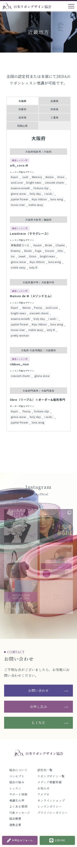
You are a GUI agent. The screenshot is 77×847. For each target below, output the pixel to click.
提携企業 (15, 825)
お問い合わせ (38, 690)
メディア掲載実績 (49, 782)
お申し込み (38, 706)
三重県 (54, 117)
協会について (18, 770)
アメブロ (43, 794)
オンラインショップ (51, 800)
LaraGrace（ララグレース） (30, 233)
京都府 (22, 109)
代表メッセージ (19, 813)
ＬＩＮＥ (38, 722)
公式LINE (57, 840)
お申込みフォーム (20, 840)
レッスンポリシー (49, 806)
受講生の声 (16, 800)
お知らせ (43, 788)
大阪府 (22, 101)
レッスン (15, 788)
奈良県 (54, 109)
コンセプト (16, 776)
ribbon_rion (19, 364)
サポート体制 (18, 794)
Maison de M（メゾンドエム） (31, 296)
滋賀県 (22, 117)
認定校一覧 (45, 770)
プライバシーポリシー (52, 813)
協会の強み (16, 782)
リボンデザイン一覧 (50, 776)
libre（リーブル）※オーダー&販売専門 (37, 400)
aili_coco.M (19, 165)
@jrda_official (38, 494)
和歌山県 (22, 125)
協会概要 (15, 818)
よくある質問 (18, 806)
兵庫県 (54, 101)
